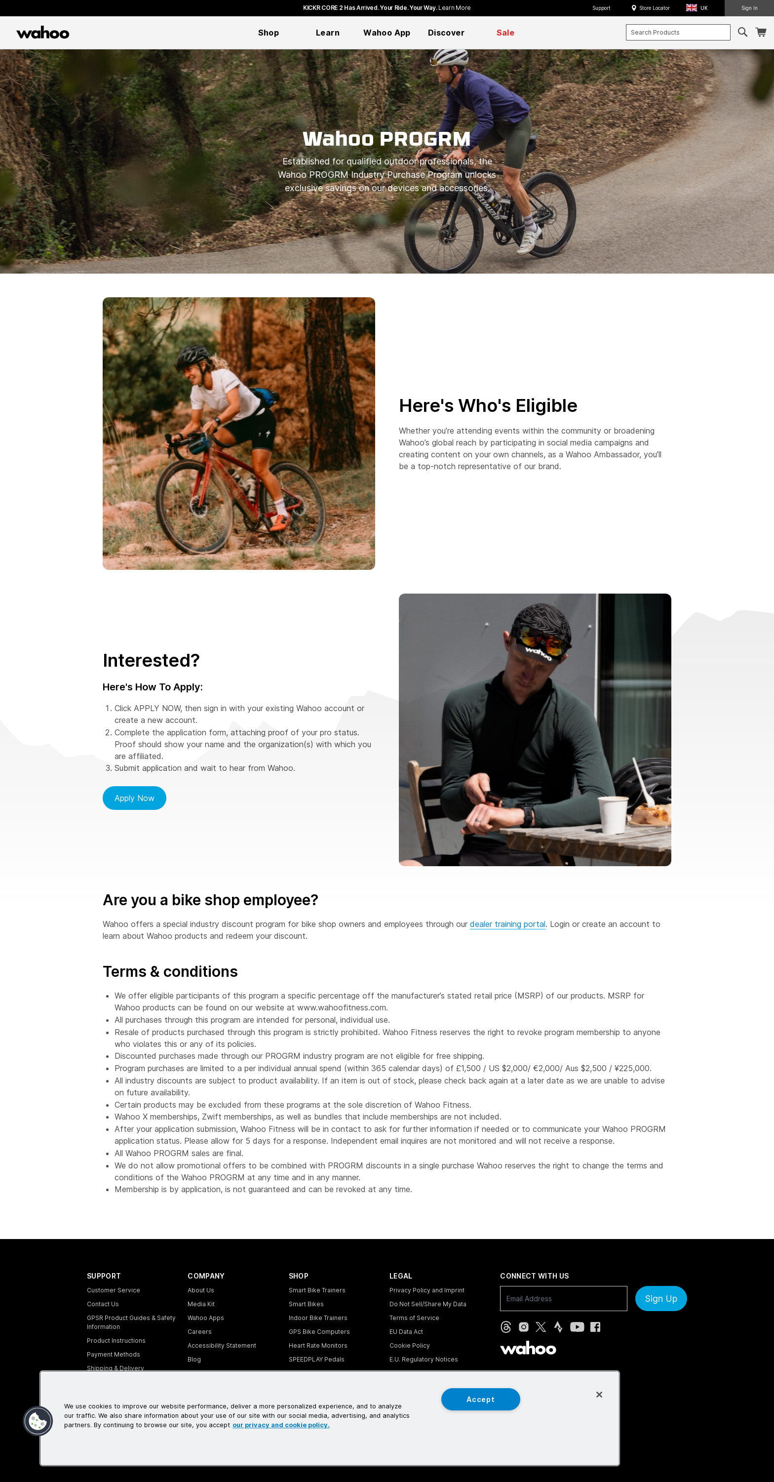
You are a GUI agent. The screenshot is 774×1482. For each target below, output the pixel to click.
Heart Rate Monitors (318, 1345)
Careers (200, 1331)
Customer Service (113, 1290)
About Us (201, 1290)
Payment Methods (113, 1354)
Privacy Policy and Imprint (426, 1290)
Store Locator (654, 8)
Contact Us (103, 1304)
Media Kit (201, 1304)
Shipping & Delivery (115, 1368)
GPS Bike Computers (319, 1331)
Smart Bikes (306, 1304)
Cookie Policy (409, 1345)
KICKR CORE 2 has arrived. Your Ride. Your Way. (387, 7)
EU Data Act (406, 1331)
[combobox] (678, 32)
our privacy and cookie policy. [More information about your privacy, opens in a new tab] (281, 1425)
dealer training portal (507, 924)
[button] (700, 8)
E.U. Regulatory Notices (423, 1359)
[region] (329, 1418)
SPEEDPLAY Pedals (317, 1359)
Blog (194, 1359)
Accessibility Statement (222, 1345)
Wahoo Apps (206, 1318)
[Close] (599, 1394)
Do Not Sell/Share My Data (427, 1304)
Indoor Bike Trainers (318, 1318)
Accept (480, 1399)
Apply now (135, 798)
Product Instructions (116, 1340)
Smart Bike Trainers (317, 1290)
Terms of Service (414, 1318)
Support (601, 8)
